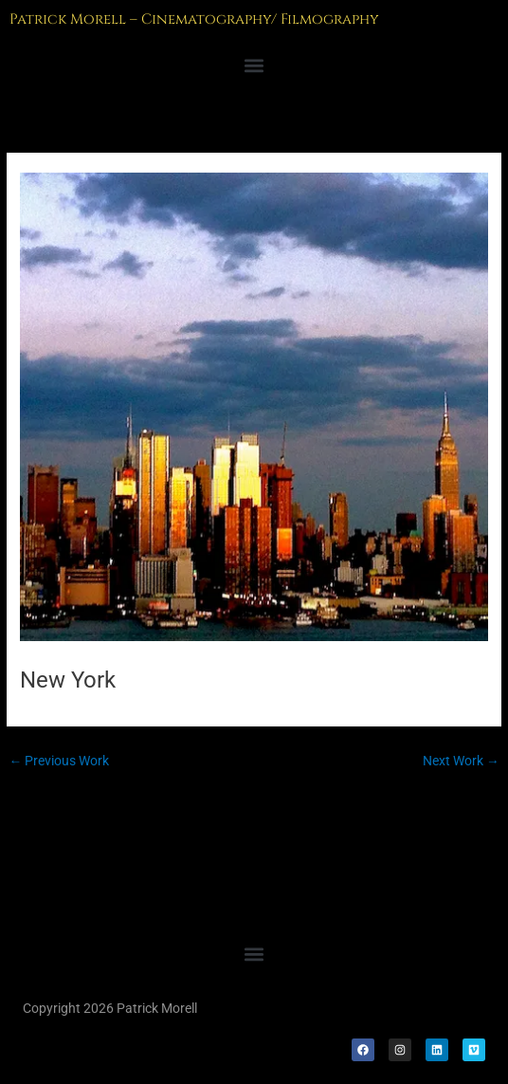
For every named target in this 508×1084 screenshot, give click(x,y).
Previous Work (59, 760)
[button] (254, 66)
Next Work (461, 760)
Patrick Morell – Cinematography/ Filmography (194, 19)
